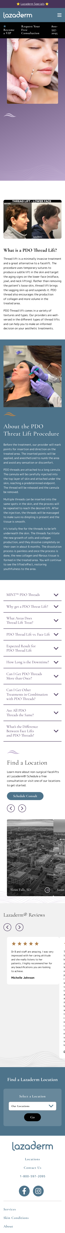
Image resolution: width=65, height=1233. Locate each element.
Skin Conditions (16, 1218)
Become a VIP (8, 31)
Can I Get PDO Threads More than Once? (24, 676)
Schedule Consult (25, 796)
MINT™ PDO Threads (23, 594)
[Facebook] (24, 1191)
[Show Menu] (59, 15)
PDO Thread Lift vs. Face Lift (28, 634)
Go (32, 1117)
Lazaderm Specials (33, 4)
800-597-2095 (54, 29)
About (8, 1226)
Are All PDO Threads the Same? (20, 712)
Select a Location (32, 1096)
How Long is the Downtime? (27, 662)
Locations (32, 1159)
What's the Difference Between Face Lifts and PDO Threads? (22, 731)
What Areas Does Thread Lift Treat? (19, 620)
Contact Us (32, 1168)
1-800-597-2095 (32, 1176)
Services (9, 1209)
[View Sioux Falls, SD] (47, 890)
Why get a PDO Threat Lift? (27, 606)
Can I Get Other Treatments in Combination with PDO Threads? (27, 694)
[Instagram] (38, 1191)
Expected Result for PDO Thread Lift (21, 648)
